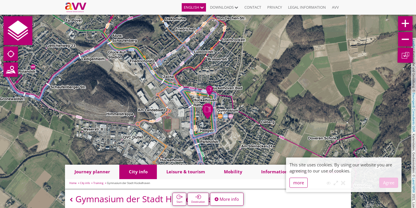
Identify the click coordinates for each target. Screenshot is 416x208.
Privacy (274, 7)
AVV (335, 7)
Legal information (307, 7)
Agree (388, 182)
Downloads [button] (224, 7)
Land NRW (413, 185)
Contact (252, 7)
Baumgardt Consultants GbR (413, 112)
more (298, 182)
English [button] (194, 7)
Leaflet (413, 44)
